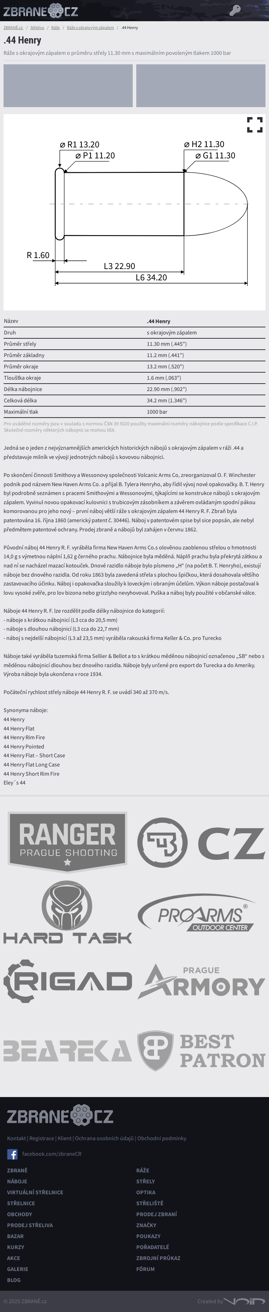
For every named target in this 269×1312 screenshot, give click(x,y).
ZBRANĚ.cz (13, 27)
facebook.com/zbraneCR (51, 1154)
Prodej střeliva (30, 1225)
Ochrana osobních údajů (104, 1138)
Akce (13, 1258)
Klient (64, 1138)
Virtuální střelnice (35, 1192)
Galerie (17, 1269)
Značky (146, 1225)
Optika (145, 1192)
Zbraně (17, 1170)
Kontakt (16, 1138)
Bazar (15, 1236)
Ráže (55, 27)
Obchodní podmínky (161, 1138)
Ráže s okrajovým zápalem (90, 27)
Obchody (19, 1214)
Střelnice (21, 1203)
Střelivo (37, 27)
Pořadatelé (152, 1247)
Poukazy (148, 1236)
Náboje (17, 1181)
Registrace (41, 1138)
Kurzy (15, 1247)
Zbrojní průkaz (158, 1258)
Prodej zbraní (156, 1214)
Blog (14, 1280)
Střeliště (150, 1203)
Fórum (145, 1269)
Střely (145, 1181)
